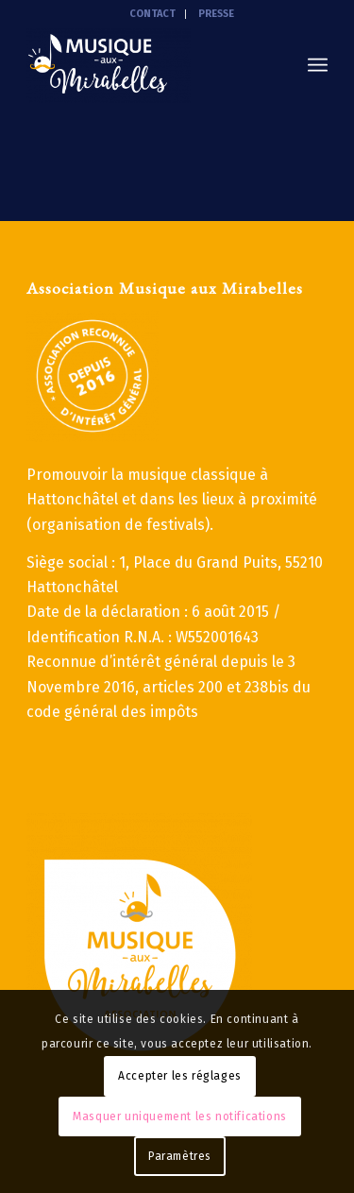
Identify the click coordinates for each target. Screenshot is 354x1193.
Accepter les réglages (180, 1075)
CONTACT (152, 14)
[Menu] (318, 65)
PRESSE (216, 14)
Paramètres (179, 1156)
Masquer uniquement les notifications (180, 1116)
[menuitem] (153, 14)
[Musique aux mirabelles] (146, 65)
